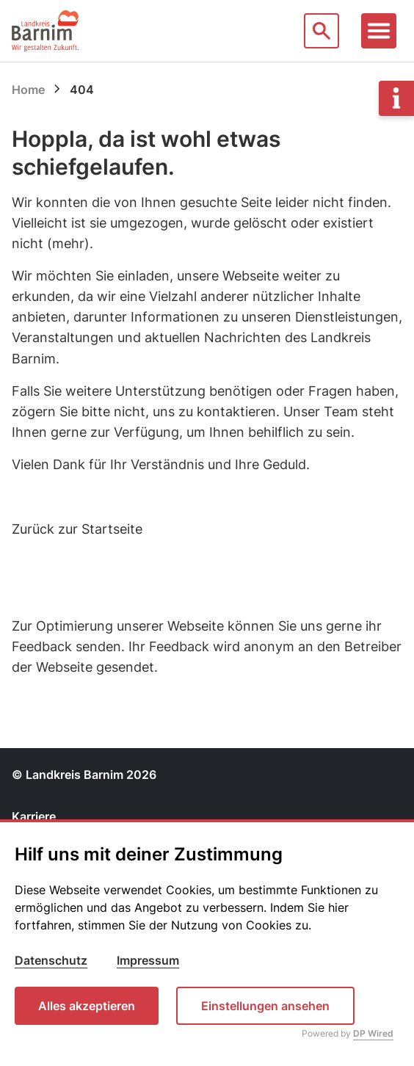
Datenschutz (51, 960)
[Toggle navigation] (378, 30)
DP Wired (373, 1033)
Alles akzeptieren (86, 1005)
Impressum (148, 960)
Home (28, 89)
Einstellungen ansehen (265, 1005)
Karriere (34, 816)
